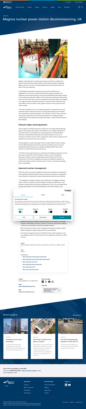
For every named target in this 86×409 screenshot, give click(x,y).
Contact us (26, 384)
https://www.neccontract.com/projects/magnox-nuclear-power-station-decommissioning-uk (52, 290)
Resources (44, 7)
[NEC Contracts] (7, 7)
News (59, 7)
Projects (37, 7)
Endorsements (27, 393)
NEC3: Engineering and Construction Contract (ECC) (35, 256)
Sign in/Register (78, 2)
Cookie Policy (47, 390)
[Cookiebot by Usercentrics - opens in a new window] (65, 191)
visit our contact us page (29, 370)
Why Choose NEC (20, 7)
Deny (24, 217)
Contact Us (67, 2)
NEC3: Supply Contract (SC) (29, 267)
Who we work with (28, 387)
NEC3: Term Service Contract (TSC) (31, 269)
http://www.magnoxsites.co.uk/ (27, 291)
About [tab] (62, 194)
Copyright (72, 402)
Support (53, 7)
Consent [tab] (23, 194)
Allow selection (43, 217)
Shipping (46, 387)
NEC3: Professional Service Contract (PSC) (32, 264)
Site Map (46, 393)
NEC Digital (67, 7)
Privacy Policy (65, 402)
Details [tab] (43, 194)
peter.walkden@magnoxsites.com (27, 286)
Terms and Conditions (49, 384)
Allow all (62, 217)
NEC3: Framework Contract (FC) (30, 262)
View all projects (78, 315)
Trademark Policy (79, 402)
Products (30, 7)
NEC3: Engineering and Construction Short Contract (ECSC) (36, 259)
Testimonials (27, 390)
